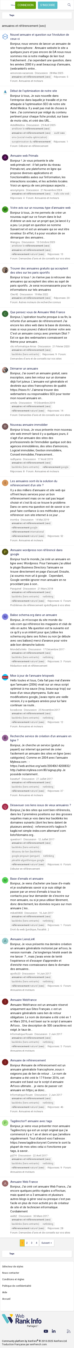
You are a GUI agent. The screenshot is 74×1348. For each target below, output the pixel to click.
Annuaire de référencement (28, 1060)
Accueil (6, 1299)
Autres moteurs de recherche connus (40, 302)
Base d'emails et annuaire (26, 878)
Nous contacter (10, 1273)
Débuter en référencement (33, 145)
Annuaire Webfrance (23, 1000)
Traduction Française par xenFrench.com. (24, 1344)
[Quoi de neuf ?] (61, 5)
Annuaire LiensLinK (22, 939)
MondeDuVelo (18, 649)
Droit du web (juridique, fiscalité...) (29, 929)
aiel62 (13, 1216)
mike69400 (16, 912)
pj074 (13, 1155)
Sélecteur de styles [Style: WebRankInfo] (12, 1266)
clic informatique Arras (23, 346)
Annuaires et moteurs (31, 80)
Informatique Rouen (21, 1034)
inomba (14, 519)
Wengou (15, 242)
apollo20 (15, 973)
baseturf (15, 778)
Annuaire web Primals (24, 155)
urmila (13, 402)
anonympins (17, 190)
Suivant (45, 1242)
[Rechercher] (69, 5)
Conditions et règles (13, 1279)
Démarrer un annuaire (24, 368)
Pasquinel (15, 588)
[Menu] (5, 5)
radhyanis (15, 459)
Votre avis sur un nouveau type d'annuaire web (40, 208)
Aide (4, 1292)
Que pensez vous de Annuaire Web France (37, 312)
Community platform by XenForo (34, 1341)
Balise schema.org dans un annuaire (33, 615)
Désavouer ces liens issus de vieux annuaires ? (40, 805)
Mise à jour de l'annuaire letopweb (32, 675)
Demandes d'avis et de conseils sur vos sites (44, 258)
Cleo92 (14, 294)
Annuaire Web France (24, 1182)
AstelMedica (17, 125)
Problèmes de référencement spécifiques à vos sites (40, 605)
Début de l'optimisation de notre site (33, 91)
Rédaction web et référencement (28, 665)
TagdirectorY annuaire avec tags (31, 1121)
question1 (16, 839)
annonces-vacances (21, 73)
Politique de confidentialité (16, 1286)
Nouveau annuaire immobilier (29, 425)
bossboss (16, 709)
